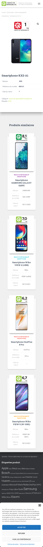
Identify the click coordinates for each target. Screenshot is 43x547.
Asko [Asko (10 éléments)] (10, 469)
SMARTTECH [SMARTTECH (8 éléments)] (10, 493)
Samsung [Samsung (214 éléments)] (30, 489)
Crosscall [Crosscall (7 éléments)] (12, 473)
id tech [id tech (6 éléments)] (20, 481)
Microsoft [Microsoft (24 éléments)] (13, 485)
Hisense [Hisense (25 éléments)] (28, 477)
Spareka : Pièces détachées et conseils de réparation (19, 456)
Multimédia (10, 12)
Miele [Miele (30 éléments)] (20, 485)
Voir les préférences (21, 539)
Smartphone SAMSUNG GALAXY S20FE (21, 183)
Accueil (4, 12)
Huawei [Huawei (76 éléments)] (6, 480)
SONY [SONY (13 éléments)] (17, 493)
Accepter (21, 527)
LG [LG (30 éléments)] (30, 481)
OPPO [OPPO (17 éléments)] (38, 485)
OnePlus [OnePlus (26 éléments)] (32, 485)
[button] (40, 505)
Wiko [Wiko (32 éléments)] (4, 497)
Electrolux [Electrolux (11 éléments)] (23, 473)
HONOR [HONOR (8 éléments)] (35, 477)
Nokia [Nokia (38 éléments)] (26, 484)
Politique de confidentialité (27, 544)
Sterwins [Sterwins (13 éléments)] (28, 493)
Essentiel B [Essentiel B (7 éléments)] (30, 473)
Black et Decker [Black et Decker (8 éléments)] (30, 469)
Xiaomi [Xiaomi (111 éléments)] (15, 496)
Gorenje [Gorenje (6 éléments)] (11, 477)
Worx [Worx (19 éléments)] (9, 497)
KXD (9, 101)
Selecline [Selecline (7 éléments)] (4, 493)
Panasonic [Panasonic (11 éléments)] (5, 489)
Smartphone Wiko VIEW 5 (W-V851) (21, 422)
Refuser (21, 533)
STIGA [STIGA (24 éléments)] (34, 493)
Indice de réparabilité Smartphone (20, 99)
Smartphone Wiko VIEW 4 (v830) (21, 263)
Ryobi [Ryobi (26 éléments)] (20, 489)
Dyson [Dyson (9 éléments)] (17, 473)
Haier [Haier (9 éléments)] (23, 477)
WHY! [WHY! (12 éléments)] (39, 493)
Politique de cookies (13, 544)
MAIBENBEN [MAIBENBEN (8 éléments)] (5, 485)
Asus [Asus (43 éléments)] (14, 468)
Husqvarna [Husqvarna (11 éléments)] (14, 481)
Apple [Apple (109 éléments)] (5, 468)
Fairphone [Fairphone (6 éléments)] (35, 473)
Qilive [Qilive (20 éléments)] (16, 489)
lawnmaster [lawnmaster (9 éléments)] (25, 481)
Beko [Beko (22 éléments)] (24, 468)
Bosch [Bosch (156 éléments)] (6, 473)
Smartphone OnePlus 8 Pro (21, 343)
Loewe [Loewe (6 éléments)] (33, 481)
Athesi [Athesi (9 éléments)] (19, 469)
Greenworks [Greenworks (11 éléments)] (18, 477)
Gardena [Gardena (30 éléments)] (5, 477)
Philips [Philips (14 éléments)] (11, 489)
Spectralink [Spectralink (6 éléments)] (22, 493)
